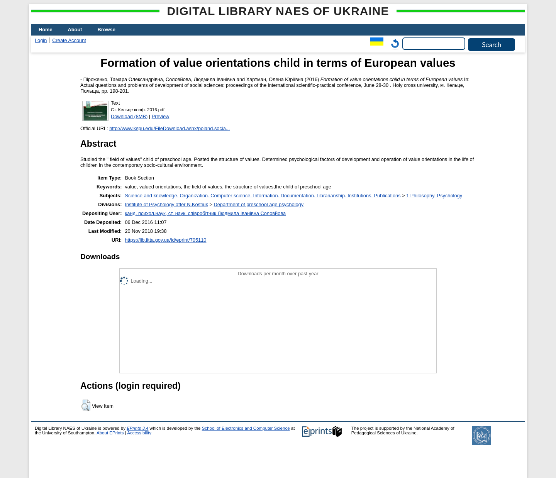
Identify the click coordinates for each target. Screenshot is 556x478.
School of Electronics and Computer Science (246, 428)
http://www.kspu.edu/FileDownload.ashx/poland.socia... (169, 128)
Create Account (69, 40)
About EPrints (110, 433)
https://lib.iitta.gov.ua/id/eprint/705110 (165, 240)
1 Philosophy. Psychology (434, 195)
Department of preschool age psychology (259, 204)
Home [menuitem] (46, 29)
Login (41, 40)
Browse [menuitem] (106, 29)
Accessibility (139, 433)
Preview (161, 116)
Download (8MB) (129, 116)
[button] (85, 405)
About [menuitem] (75, 29)
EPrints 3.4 (137, 428)
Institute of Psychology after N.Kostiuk (166, 204)
